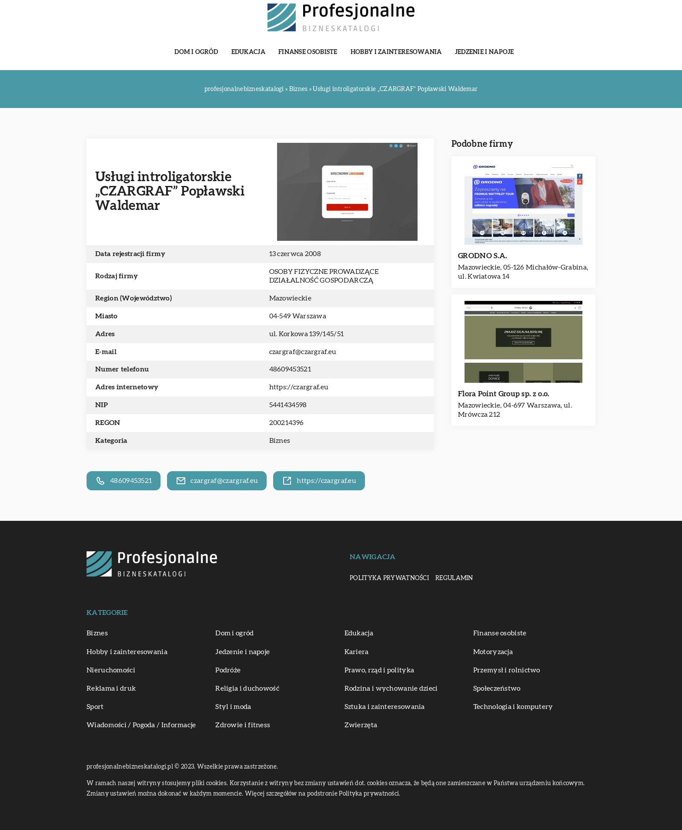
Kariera (356, 651)
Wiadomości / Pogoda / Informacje (141, 725)
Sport (95, 706)
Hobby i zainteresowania (396, 52)
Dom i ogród (196, 52)
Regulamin (454, 578)
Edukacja (248, 52)
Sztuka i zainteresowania (384, 706)
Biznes (280, 440)
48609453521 (290, 369)
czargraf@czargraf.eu (303, 351)
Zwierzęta (361, 725)
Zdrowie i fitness (242, 725)
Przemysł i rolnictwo (506, 670)
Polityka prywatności (389, 578)
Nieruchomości (111, 670)
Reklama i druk (111, 688)
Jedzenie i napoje (484, 52)
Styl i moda (233, 706)
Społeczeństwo (497, 688)
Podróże (228, 670)
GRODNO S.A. (482, 256)
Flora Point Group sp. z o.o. (503, 394)
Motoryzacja (493, 651)
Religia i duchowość (247, 688)
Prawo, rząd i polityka (379, 670)
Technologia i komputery (513, 706)
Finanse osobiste (308, 52)
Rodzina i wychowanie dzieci (391, 688)
